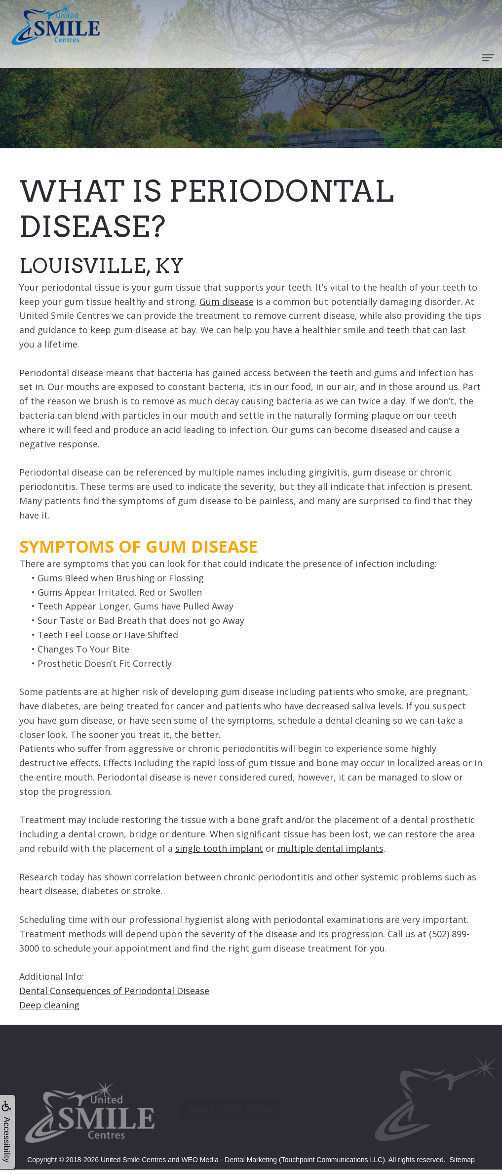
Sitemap (462, 1160)
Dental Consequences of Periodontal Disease (114, 991)
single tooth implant (219, 848)
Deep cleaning (49, 1005)
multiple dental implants (330, 848)
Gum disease (226, 301)
